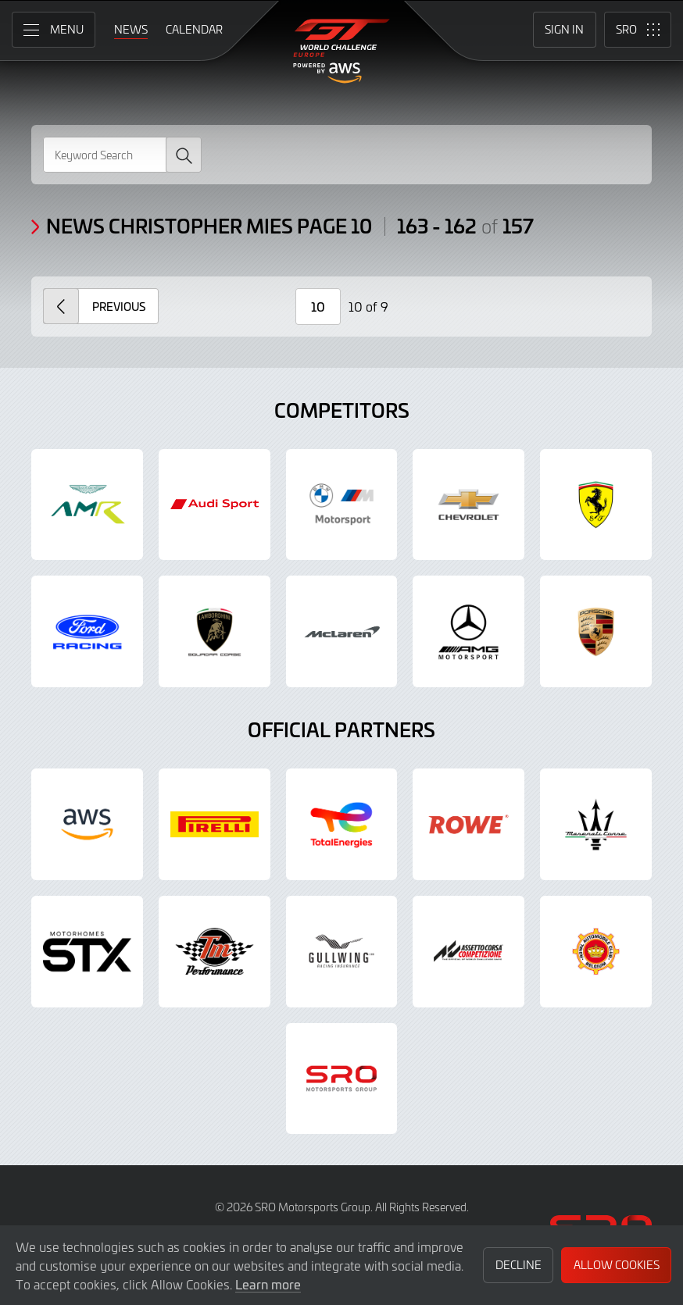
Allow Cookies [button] (617, 1264)
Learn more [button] (268, 1284)
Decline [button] (518, 1264)
